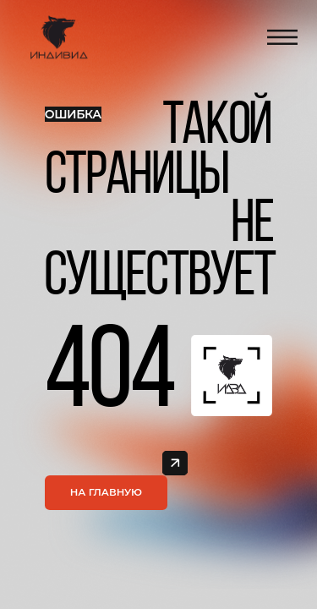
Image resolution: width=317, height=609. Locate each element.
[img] (174, 463)
